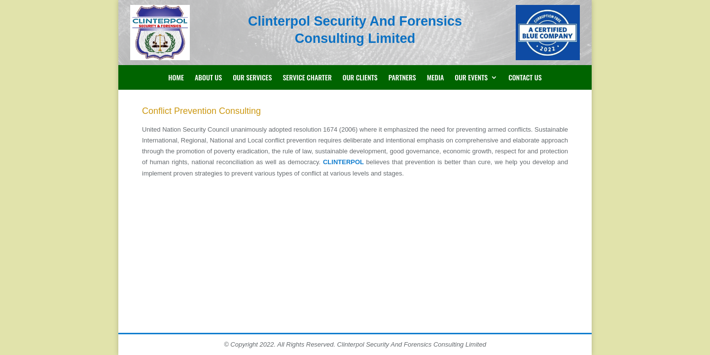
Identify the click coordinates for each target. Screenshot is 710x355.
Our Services (252, 78)
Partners (402, 78)
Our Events (471, 78)
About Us (208, 78)
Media (435, 78)
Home (176, 78)
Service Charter (307, 78)
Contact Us (525, 78)
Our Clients (360, 78)
